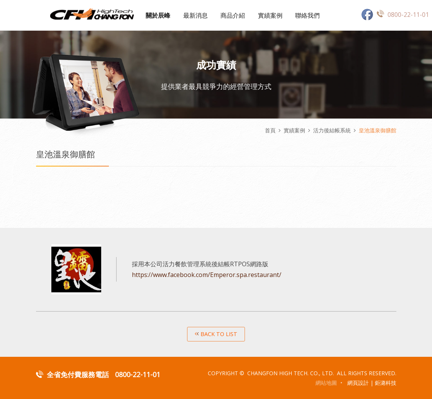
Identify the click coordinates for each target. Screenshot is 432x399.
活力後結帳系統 (332, 130)
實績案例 (270, 15)
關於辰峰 (158, 15)
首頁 (270, 130)
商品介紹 (232, 15)
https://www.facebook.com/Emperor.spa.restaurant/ (206, 274)
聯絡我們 (307, 15)
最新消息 (195, 15)
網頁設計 (358, 382)
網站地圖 (326, 382)
